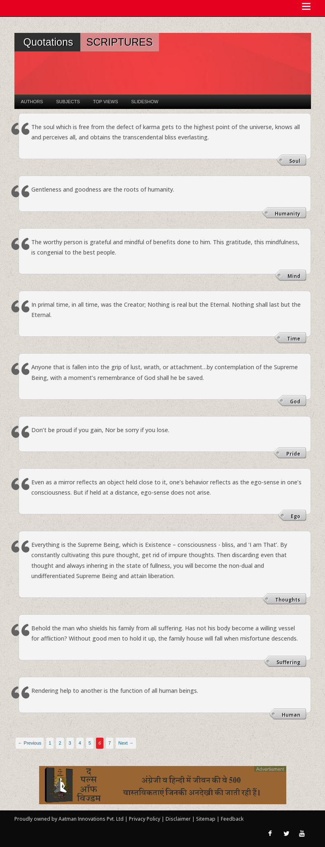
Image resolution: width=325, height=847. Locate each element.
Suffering (288, 662)
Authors (32, 101)
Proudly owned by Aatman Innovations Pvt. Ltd (69, 818)
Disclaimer (178, 818)
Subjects (67, 101)
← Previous (30, 743)
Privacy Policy (145, 818)
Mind (294, 276)
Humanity (287, 213)
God (295, 401)
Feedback (232, 818)
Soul (294, 160)
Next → (125, 743)
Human (291, 714)
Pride (293, 453)
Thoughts (287, 599)
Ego (295, 516)
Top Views (105, 101)
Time (293, 338)
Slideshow (144, 101)
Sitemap (206, 818)
